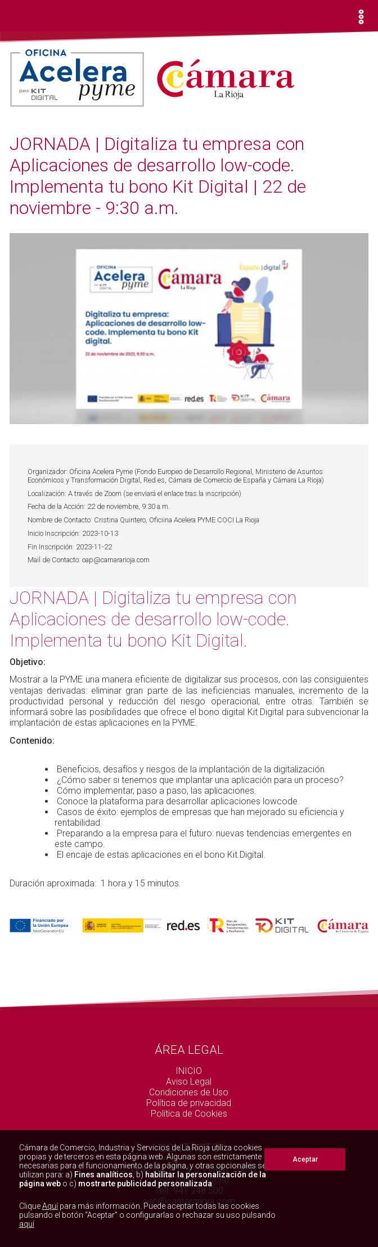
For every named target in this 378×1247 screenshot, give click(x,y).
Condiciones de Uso (188, 1092)
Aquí (50, 1206)
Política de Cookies (189, 1113)
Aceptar (305, 1159)
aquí (26, 1223)
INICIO (189, 1071)
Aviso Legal (189, 1081)
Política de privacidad (188, 1103)
